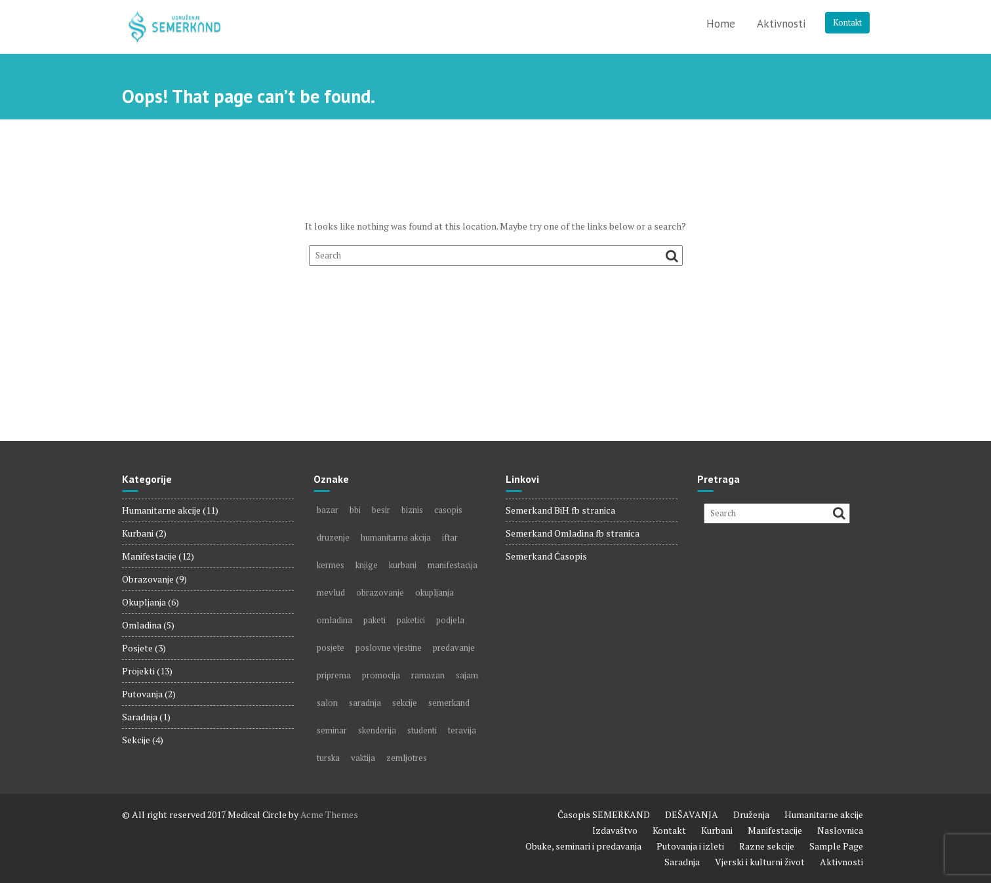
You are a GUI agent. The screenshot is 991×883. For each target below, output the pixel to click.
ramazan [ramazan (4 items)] (428, 675)
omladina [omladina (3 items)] (334, 620)
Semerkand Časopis (546, 556)
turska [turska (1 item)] (328, 758)
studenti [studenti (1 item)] (422, 730)
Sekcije (136, 739)
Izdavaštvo (614, 830)
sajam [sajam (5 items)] (467, 675)
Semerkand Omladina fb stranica (572, 533)
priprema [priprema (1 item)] (334, 675)
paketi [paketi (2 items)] (374, 620)
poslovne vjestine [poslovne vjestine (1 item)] (388, 647)
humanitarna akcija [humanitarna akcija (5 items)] (396, 537)
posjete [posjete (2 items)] (330, 647)
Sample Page (836, 846)
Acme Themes (329, 814)
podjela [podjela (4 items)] (450, 620)
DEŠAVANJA (691, 814)
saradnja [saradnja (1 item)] (365, 702)
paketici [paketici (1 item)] (411, 620)
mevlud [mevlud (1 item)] (331, 592)
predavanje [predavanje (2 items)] (454, 647)
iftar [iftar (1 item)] (450, 537)
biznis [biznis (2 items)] (412, 510)
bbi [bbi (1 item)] (355, 510)
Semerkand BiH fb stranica (560, 510)
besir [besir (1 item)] (381, 510)
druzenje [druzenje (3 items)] (333, 537)
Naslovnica (840, 830)
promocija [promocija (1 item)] (381, 675)
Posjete (137, 648)
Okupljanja (144, 602)
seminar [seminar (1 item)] (332, 730)
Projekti (138, 671)
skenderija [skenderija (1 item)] (377, 730)
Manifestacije (149, 556)
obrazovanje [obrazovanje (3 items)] (380, 592)
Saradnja (139, 716)
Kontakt (847, 22)
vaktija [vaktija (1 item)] (363, 758)
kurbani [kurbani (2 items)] (402, 565)
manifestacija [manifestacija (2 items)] (452, 565)
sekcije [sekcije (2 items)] (404, 702)
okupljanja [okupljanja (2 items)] (434, 592)
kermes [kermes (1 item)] (330, 565)
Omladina (141, 625)
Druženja (751, 814)
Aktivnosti (781, 23)
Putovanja (142, 694)
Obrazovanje (148, 579)
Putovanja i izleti (690, 846)
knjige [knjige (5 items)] (366, 565)
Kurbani (137, 533)
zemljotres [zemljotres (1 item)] (406, 758)
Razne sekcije (766, 846)
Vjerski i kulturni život (760, 861)
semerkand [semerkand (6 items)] (449, 702)
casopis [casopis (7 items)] (448, 510)
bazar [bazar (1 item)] (327, 510)
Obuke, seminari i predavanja (583, 846)
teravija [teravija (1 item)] (462, 730)
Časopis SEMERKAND (603, 814)
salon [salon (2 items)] (327, 702)
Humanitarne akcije (161, 510)
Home (720, 23)
